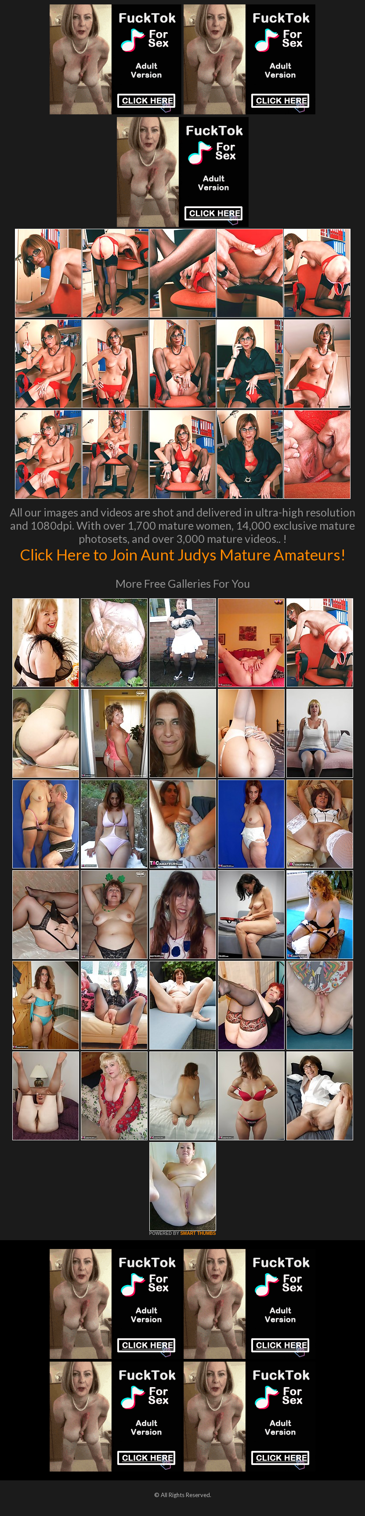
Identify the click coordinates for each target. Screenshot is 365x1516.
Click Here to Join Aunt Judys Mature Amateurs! (183, 554)
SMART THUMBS (198, 1233)
